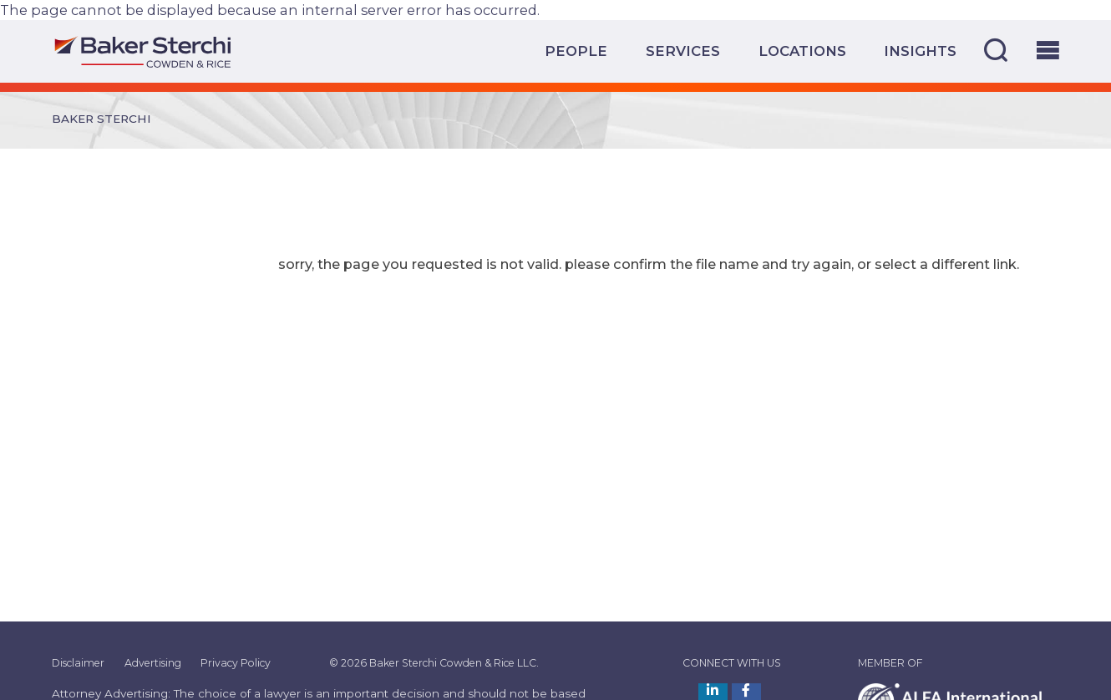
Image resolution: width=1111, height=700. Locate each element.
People (576, 51)
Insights (920, 51)
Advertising (152, 663)
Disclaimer (78, 663)
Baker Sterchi (101, 118)
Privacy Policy (235, 663)
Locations (802, 51)
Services (683, 51)
